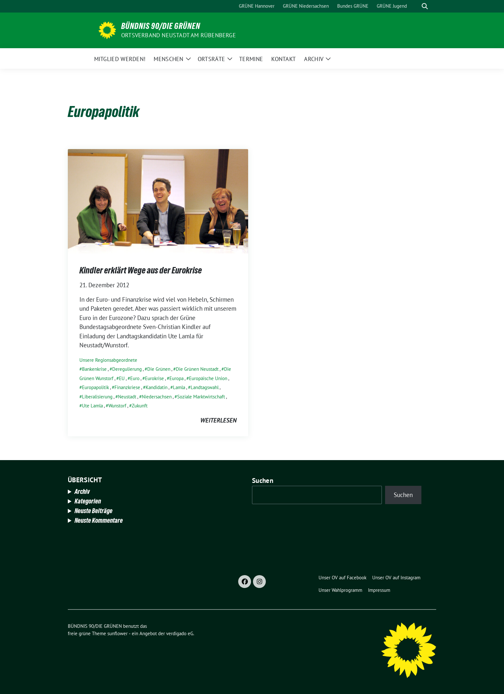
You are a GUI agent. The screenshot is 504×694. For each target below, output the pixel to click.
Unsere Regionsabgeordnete (108, 360)
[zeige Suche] (425, 6)
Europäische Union (208, 378)
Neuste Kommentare (99, 520)
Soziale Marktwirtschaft (201, 397)
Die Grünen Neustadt (197, 369)
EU (122, 378)
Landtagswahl (205, 387)
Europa (176, 378)
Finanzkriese (127, 387)
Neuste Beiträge (94, 511)
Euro (135, 378)
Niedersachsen (157, 397)
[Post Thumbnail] (158, 200)
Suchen (262, 480)
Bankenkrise (94, 369)
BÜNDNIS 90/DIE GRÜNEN (160, 26)
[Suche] (416, 6)
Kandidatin (156, 387)
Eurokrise (154, 378)
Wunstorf (117, 406)
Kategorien (88, 501)
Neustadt (127, 397)
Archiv (82, 491)
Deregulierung (127, 369)
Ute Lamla (92, 406)
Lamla (179, 387)
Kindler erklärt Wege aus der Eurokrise (140, 270)
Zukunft (140, 406)
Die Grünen (158, 369)
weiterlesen (218, 420)
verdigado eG (179, 633)
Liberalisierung (97, 397)
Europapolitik (95, 387)
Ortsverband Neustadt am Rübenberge (178, 35)
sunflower (117, 633)
